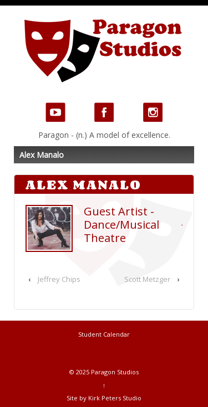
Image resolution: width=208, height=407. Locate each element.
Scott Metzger (147, 279)
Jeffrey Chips (59, 279)
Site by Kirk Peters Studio (104, 398)
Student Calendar (104, 334)
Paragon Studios (114, 372)
